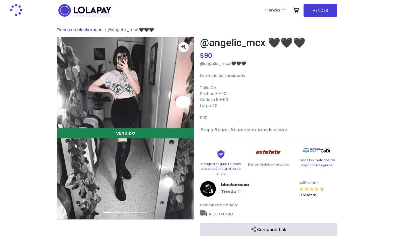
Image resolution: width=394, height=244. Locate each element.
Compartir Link (268, 229)
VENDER (320, 10)
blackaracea (235, 185)
